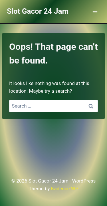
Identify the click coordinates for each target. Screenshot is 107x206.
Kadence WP (64, 188)
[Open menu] (95, 11)
